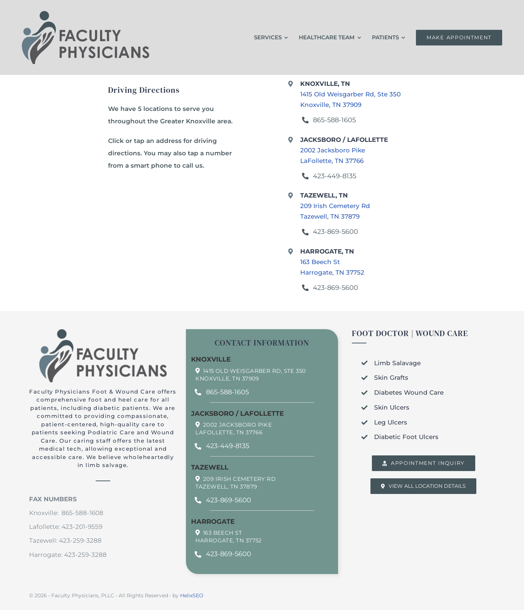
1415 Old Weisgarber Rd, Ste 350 (254, 370)
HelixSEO (191, 595)
